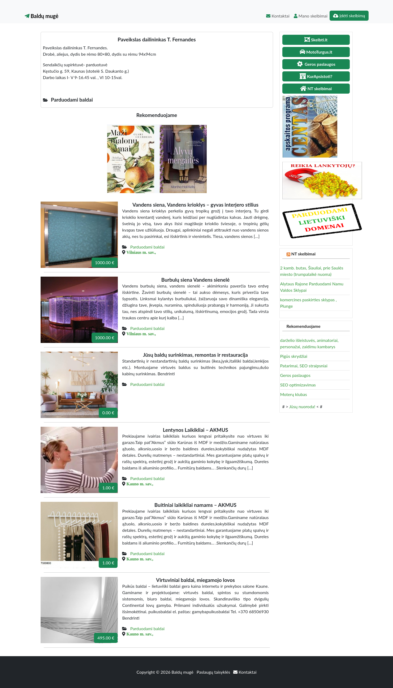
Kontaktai (277, 15)
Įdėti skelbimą (349, 15)
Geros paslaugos (295, 375)
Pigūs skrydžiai (293, 356)
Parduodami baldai (147, 246)
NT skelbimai (303, 253)
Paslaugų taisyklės (214, 671)
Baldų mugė (42, 16)
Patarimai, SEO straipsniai (303, 365)
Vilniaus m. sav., (141, 252)
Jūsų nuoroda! (302, 406)
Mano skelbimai (310, 15)
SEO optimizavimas (298, 384)
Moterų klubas (293, 394)
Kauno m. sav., (139, 484)
